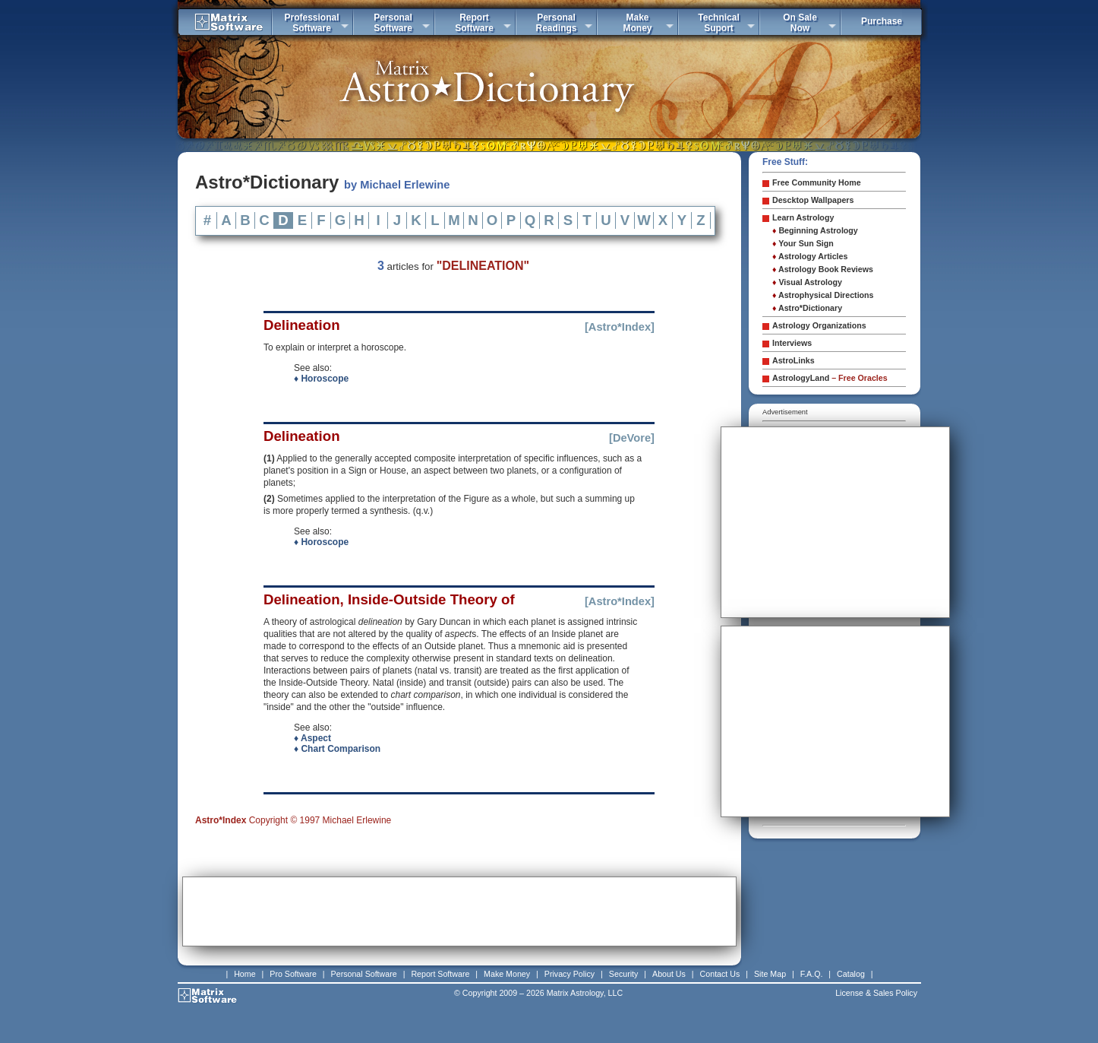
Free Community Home (816, 182)
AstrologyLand (830, 377)
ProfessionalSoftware (311, 22)
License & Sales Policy (876, 992)
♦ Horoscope (321, 378)
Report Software (440, 973)
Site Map (770, 973)
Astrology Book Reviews (822, 269)
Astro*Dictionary (807, 307)
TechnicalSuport (718, 22)
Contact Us (720, 973)
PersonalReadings (555, 22)
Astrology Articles (809, 256)
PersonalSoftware (393, 22)
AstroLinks (793, 360)
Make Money (507, 973)
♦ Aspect (312, 738)
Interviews (792, 342)
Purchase (881, 21)
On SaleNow (800, 22)
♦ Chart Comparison (337, 748)
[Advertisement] (459, 911)
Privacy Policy (569, 973)
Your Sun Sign (803, 243)
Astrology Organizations (819, 325)
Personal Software (364, 973)
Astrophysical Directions (823, 295)
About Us (669, 973)
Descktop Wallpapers (812, 199)
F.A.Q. (811, 973)
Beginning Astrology (815, 230)
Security (624, 973)
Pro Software (293, 973)
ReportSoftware (474, 22)
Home (244, 973)
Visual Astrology (807, 282)
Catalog (851, 973)
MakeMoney (637, 22)
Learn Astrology (803, 217)
